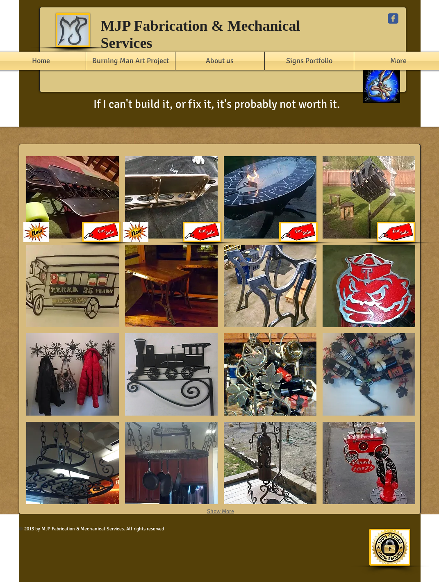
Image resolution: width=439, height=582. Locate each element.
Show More (220, 511)
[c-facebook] (393, 18)
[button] (72, 197)
